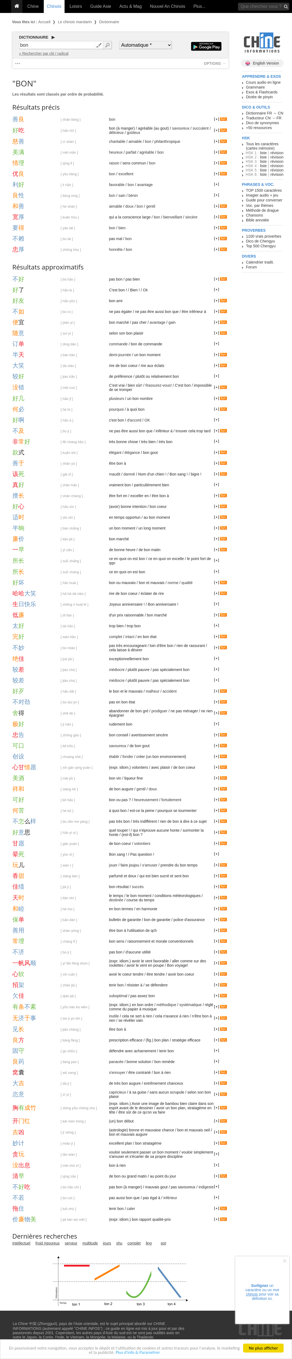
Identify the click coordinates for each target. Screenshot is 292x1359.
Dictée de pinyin (259, 97)
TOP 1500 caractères (264, 190)
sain (121, 195)
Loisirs (75, 6)
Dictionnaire (109, 22)
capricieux (117, 1092)
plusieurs (116, 398)
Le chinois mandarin (75, 22)
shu (119, 1243)
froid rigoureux (47, 1243)
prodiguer (159, 711)
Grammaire (255, 87)
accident (170, 691)
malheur (153, 691)
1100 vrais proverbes (263, 236)
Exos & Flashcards (262, 92)
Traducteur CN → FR (264, 118)
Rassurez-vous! (158, 385)
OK (147, 420)
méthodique (166, 1005)
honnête (116, 249)
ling (149, 1243)
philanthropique (167, 141)
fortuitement (171, 800)
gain (172, 322)
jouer (113, 865)
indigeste (206, 1187)
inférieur (170, 1198)
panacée (116, 1062)
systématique (190, 1005)
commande (118, 344)
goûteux (133, 132)
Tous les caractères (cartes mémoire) (262, 146)
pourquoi (116, 409)
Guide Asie (100, 6)
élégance (132, 452)
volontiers (142, 843)
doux (129, 206)
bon (112, 119)
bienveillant (172, 217)
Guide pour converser (264, 200)
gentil (150, 206)
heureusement (146, 800)
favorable (117, 185)
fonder (127, 756)
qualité (187, 583)
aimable (135, 141)
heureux (116, 152)
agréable (146, 152)
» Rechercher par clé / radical (44, 53)
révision (276, 153)
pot (163, 1243)
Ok (145, 290)
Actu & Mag (130, 6)
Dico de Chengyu (260, 241)
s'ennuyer (117, 1072)
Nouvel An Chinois (167, 6)
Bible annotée (257, 220)
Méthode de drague (262, 210)
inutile (114, 1016)
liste (263, 153)
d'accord (134, 420)
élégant (115, 452)
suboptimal (118, 996)
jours (107, 1243)
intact (129, 637)
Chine (33, 6)
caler (131, 1208)
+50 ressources (259, 128)
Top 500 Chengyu (261, 246)
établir (114, 756)
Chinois (54, 6)
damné (129, 474)
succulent (201, 128)
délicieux (116, 132)
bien (121, 228)
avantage (145, 185)
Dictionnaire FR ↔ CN (264, 113)
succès (138, 887)
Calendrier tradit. (260, 262)
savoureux (181, 128)
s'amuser (149, 865)
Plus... (199, 6)
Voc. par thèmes (259, 205)
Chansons (254, 215)
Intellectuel (21, 1243)
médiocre (117, 669)
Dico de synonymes (262, 123)
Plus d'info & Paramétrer (148, 1353)
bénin (133, 195)
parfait (131, 152)
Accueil (44, 22)
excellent (125, 174)
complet (115, 637)
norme (173, 583)
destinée (116, 900)
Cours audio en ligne (263, 82)
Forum (251, 267)
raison (114, 163)
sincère (191, 217)
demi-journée (120, 355)
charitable (117, 141)
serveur (71, 1243)
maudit (114, 474)
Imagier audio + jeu (262, 195)
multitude (90, 1243)
